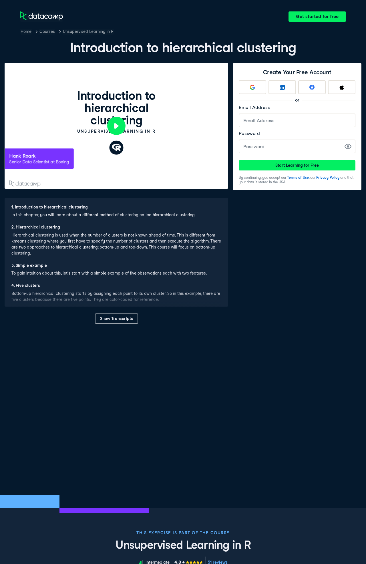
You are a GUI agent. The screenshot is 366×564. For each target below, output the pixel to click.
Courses (47, 31)
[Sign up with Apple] (341, 87)
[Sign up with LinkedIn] (282, 87)
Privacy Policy (327, 177)
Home (26, 31)
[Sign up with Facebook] (312, 87)
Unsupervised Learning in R (88, 31)
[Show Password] (348, 146)
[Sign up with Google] (252, 87)
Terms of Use (298, 177)
